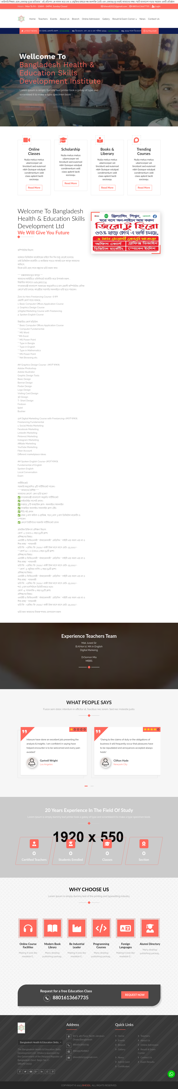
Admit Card (122, 1062)
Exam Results (146, 1062)
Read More (34, 187)
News (142, 19)
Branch (75, 19)
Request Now (135, 994)
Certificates (122, 1066)
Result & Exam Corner (124, 19)
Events (53, 19)
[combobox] (40, 1042)
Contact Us (154, 19)
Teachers (43, 19)
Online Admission (91, 19)
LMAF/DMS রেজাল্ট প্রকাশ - (53, 31)
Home (32, 19)
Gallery (106, 19)
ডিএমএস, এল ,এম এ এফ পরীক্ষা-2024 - (97, 31)
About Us (64, 19)
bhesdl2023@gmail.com (114, 6)
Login (156, 6)
